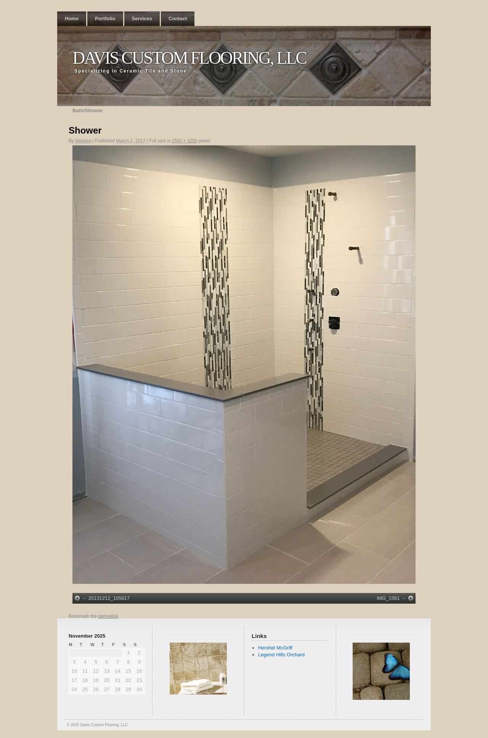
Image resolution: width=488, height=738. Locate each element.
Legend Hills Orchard (281, 654)
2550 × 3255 (184, 140)
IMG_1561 (388, 598)
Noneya (83, 140)
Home (72, 18)
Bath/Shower (87, 110)
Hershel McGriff (275, 648)
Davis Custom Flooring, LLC (189, 58)
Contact (178, 18)
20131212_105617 (109, 598)
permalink (108, 616)
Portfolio (105, 18)
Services (142, 18)
